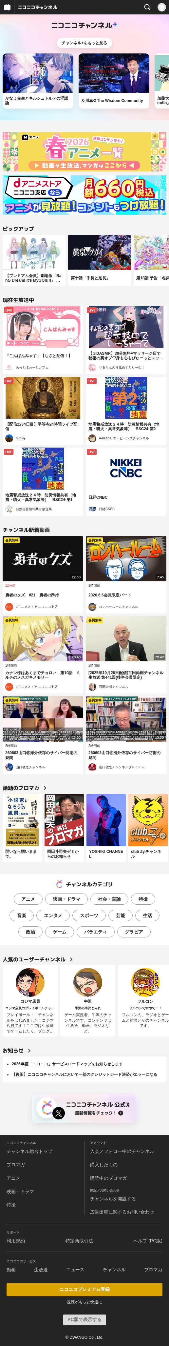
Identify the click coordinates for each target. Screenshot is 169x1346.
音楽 (21, 915)
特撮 (143, 899)
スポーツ (89, 915)
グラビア (134, 931)
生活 (147, 915)
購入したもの (104, 1164)
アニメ (28, 899)
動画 (11, 1269)
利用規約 (16, 1240)
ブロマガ (16, 1164)
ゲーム (59, 931)
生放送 (41, 1269)
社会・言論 (109, 899)
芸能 (120, 915)
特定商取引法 (79, 1240)
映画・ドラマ (66, 899)
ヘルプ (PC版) (147, 1240)
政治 (30, 931)
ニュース (75, 1269)
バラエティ (95, 931)
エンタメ (53, 915)
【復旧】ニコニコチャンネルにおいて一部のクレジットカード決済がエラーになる (84, 1074)
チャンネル (114, 1269)
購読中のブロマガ (108, 1178)
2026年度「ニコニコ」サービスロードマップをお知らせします (67, 1064)
